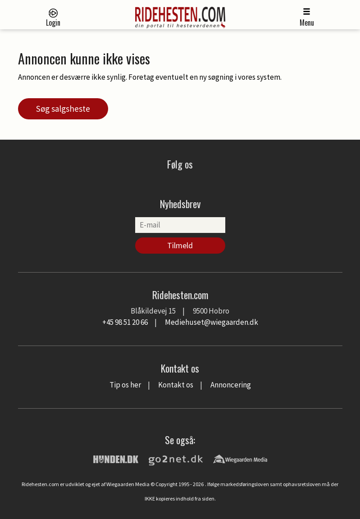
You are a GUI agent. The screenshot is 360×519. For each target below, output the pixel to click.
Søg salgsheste (63, 108)
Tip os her (125, 385)
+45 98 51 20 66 (125, 322)
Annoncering (230, 385)
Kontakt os (175, 385)
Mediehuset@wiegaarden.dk (211, 322)
